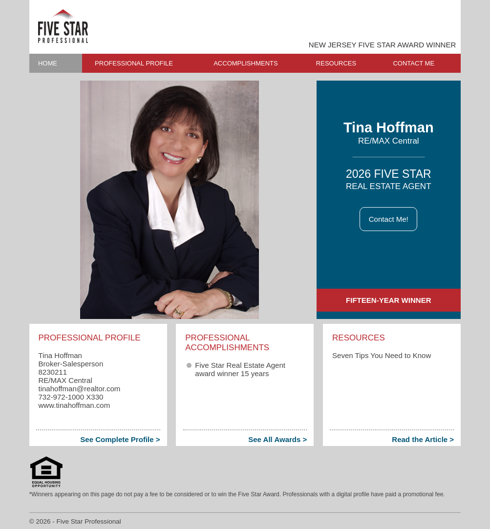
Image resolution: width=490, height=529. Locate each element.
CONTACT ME (413, 63)
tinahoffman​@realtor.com (79, 388)
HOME (47, 63)
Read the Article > (423, 439)
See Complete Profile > (120, 439)
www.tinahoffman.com (74, 405)
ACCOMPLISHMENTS (245, 63)
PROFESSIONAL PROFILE (134, 63)
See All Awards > (277, 439)
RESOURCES (336, 63)
